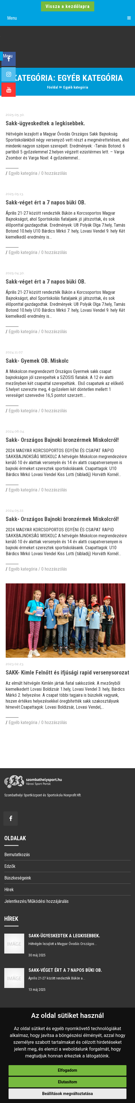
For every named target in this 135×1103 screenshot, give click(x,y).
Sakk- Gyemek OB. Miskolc (37, 360)
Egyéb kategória (75, 87)
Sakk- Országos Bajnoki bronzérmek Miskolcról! (62, 439)
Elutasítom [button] (67, 1082)
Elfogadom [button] (67, 1070)
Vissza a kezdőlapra (68, 6)
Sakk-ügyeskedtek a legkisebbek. (45, 123)
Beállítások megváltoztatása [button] (67, 1093)
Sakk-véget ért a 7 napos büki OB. (46, 202)
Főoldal (52, 87)
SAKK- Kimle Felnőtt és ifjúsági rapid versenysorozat (67, 672)
